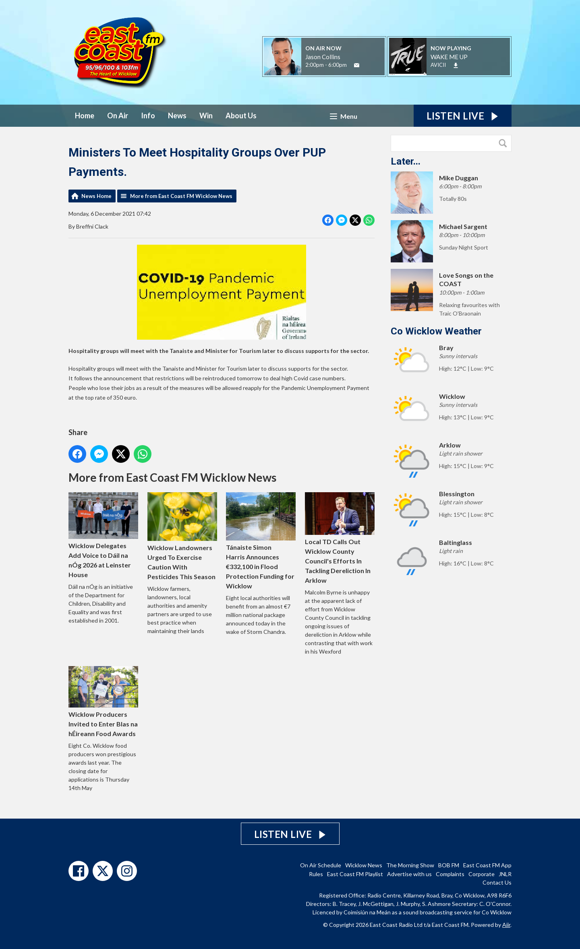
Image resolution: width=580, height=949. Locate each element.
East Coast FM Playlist (355, 874)
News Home (96, 196)
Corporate (481, 874)
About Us (241, 115)
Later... (405, 161)
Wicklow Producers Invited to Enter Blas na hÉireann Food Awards (103, 701)
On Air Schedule (320, 865)
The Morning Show (410, 865)
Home (84, 115)
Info (148, 115)
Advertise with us (409, 874)
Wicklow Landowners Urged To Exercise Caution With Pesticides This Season (182, 536)
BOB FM (448, 865)
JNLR (505, 874)
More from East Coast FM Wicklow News (181, 196)
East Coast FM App (487, 865)
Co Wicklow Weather (436, 331)
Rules (316, 874)
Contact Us (497, 882)
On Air (117, 115)
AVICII (438, 65)
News (177, 115)
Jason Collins (322, 56)
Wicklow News (363, 865)
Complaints (450, 874)
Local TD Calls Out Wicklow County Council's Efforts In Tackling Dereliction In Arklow (340, 538)
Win (206, 115)
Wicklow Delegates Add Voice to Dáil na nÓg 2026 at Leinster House (103, 535)
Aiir (506, 924)
